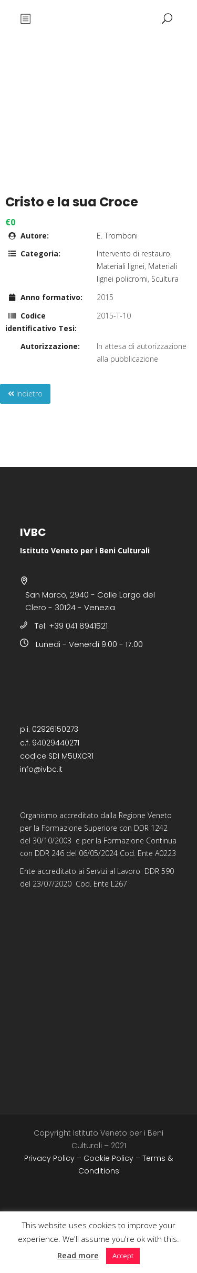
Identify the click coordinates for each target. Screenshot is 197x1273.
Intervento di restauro (133, 253)
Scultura (165, 279)
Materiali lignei (120, 266)
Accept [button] (122, 1255)
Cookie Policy (108, 1158)
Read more (78, 1255)
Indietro (25, 394)
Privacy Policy (49, 1158)
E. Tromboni (117, 236)
